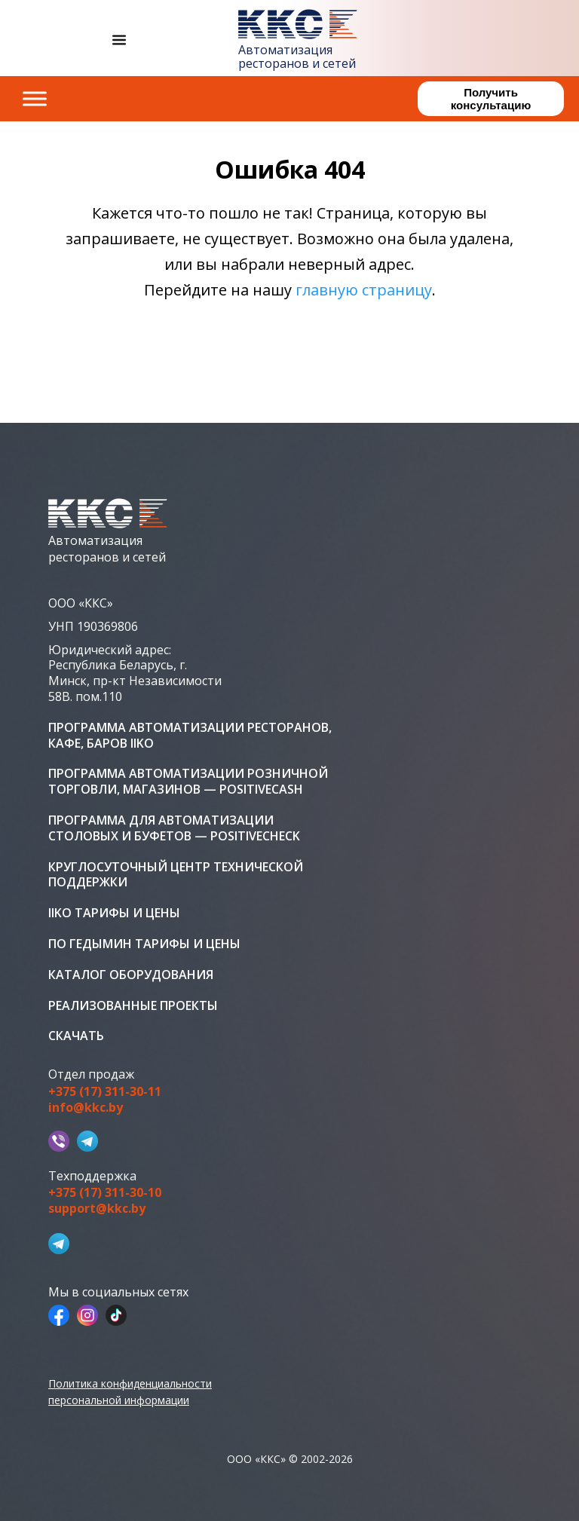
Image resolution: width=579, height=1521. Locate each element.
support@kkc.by (97, 1208)
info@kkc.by (85, 1108)
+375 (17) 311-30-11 (104, 1092)
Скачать (76, 1036)
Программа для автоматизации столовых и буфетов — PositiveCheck (174, 828)
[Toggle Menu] (35, 98)
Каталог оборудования (130, 975)
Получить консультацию (491, 99)
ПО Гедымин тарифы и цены (144, 944)
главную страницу (364, 290)
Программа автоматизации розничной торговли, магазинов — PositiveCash (188, 781)
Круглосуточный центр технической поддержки (175, 875)
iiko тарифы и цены (114, 913)
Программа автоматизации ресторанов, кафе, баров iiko (190, 735)
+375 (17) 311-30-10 (104, 1193)
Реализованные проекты (133, 1006)
